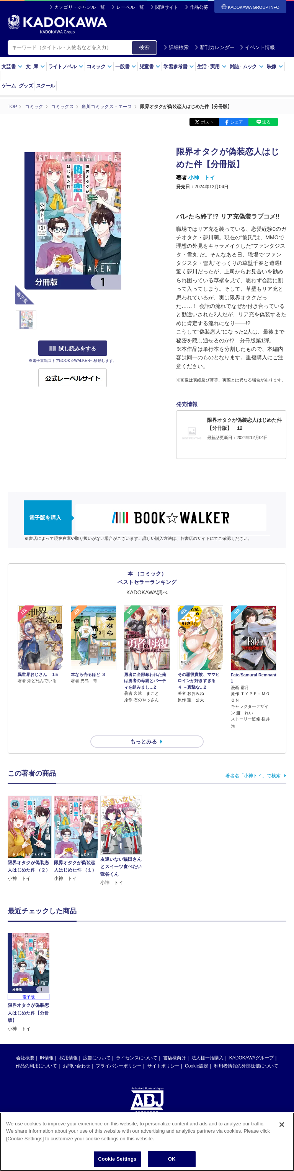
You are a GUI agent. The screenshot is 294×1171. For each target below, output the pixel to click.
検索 (144, 47)
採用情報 (68, 998)
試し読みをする (72, 348)
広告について (97, 998)
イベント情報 (257, 47)
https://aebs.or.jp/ (119, 1078)
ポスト (207, 122)
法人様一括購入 (207, 998)
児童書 (149, 66)
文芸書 (12, 66)
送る (266, 122)
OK (172, 1159)
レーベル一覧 (130, 7)
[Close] (281, 1124)
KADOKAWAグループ (251, 998)
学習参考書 (178, 66)
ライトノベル (65, 66)
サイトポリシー (163, 1006)
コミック (99, 66)
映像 (275, 66)
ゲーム (9, 86)
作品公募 (199, 7)
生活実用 (212, 66)
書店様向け (174, 998)
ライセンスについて (136, 998)
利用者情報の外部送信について (246, 1006)
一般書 (125, 66)
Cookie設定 (196, 1006)
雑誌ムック (247, 66)
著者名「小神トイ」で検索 (253, 775)
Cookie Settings (117, 1159)
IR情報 (47, 998)
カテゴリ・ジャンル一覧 (79, 7)
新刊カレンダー (214, 47)
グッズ (26, 86)
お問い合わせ (76, 1006)
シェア (236, 122)
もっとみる (143, 741)
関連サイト (166, 7)
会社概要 (25, 998)
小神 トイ (201, 177)
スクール (45, 86)
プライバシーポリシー (119, 1006)
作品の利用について (36, 1006)
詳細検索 (176, 47)
